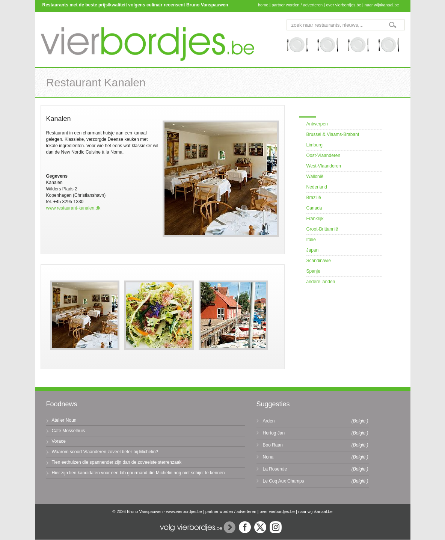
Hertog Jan (274, 433)
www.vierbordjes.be (184, 511)
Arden (269, 421)
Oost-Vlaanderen (323, 155)
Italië (311, 239)
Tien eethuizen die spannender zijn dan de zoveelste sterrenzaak (117, 462)
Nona (268, 457)
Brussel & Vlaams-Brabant (332, 134)
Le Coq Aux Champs (283, 481)
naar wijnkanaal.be (382, 5)
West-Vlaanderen (323, 166)
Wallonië (315, 176)
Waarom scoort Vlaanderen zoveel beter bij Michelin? (105, 451)
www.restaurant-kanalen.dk (73, 208)
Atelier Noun (64, 420)
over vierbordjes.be (343, 5)
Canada (314, 208)
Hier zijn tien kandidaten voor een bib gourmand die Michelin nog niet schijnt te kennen (138, 472)
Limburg (314, 145)
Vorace (59, 441)
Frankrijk (315, 218)
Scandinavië (318, 260)
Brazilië (313, 197)
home (263, 5)
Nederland (316, 187)
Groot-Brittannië (322, 229)
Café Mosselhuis (68, 430)
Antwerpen (317, 124)
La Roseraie (275, 469)
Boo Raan (273, 445)
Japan (312, 250)
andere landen (320, 281)
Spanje (313, 271)
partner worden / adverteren (297, 5)
